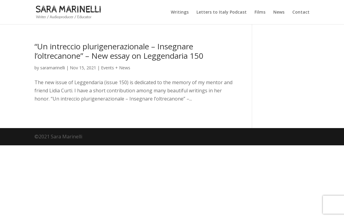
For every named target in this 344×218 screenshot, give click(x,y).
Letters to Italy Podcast (221, 12)
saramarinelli (52, 68)
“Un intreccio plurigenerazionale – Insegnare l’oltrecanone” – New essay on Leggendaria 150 (118, 51)
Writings (180, 12)
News (278, 12)
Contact (301, 12)
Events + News (115, 68)
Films (260, 12)
